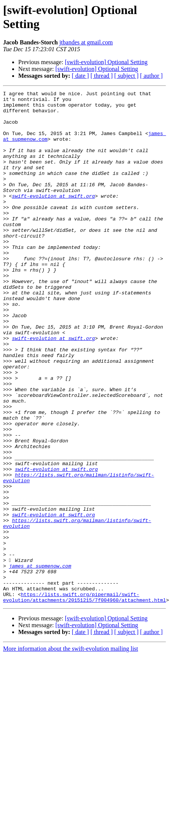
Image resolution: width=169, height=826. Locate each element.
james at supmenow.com (40, 661)
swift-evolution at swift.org (53, 217)
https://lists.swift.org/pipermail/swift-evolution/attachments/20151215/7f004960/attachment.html (84, 699)
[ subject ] (126, 75)
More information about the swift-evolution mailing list (70, 751)
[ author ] (151, 75)
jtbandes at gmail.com (86, 42)
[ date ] (80, 75)
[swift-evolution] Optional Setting (106, 62)
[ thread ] (101, 75)
